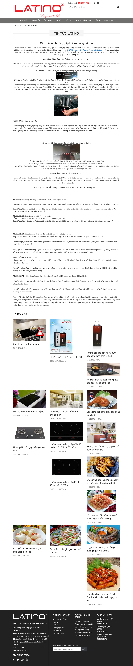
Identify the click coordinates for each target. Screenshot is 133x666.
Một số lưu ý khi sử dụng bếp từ (28, 411)
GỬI (83, 649)
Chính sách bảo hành (82, 635)
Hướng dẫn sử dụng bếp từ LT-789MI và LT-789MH (65, 484)
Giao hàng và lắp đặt (82, 621)
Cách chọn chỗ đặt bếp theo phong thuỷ (64, 413)
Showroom (57, 630)
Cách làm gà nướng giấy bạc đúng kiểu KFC (103, 413)
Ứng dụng (48, 20)
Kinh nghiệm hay (58, 628)
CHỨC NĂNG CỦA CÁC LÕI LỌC (66, 357)
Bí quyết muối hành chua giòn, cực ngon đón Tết (27, 550)
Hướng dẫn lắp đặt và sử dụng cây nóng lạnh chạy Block (102, 354)
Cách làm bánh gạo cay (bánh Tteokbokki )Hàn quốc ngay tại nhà (102, 597)
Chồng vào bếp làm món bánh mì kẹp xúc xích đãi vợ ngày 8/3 (103, 482)
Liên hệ (98, 20)
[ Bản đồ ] (45, 636)
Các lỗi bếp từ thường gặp (26, 344)
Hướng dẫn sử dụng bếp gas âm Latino (29, 449)
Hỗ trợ (69, 20)
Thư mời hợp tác (58, 633)
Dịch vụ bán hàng (83, 20)
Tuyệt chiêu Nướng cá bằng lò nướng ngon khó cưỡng (101, 549)
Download (108, 20)
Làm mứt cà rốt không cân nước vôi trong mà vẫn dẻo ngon (102, 517)
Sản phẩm (36, 20)
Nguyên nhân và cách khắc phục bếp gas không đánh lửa (102, 381)
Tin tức (59, 20)
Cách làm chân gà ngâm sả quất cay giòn (65, 551)
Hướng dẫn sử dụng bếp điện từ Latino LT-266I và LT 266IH (65, 446)
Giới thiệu (24, 20)
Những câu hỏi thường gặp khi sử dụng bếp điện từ (103, 448)
